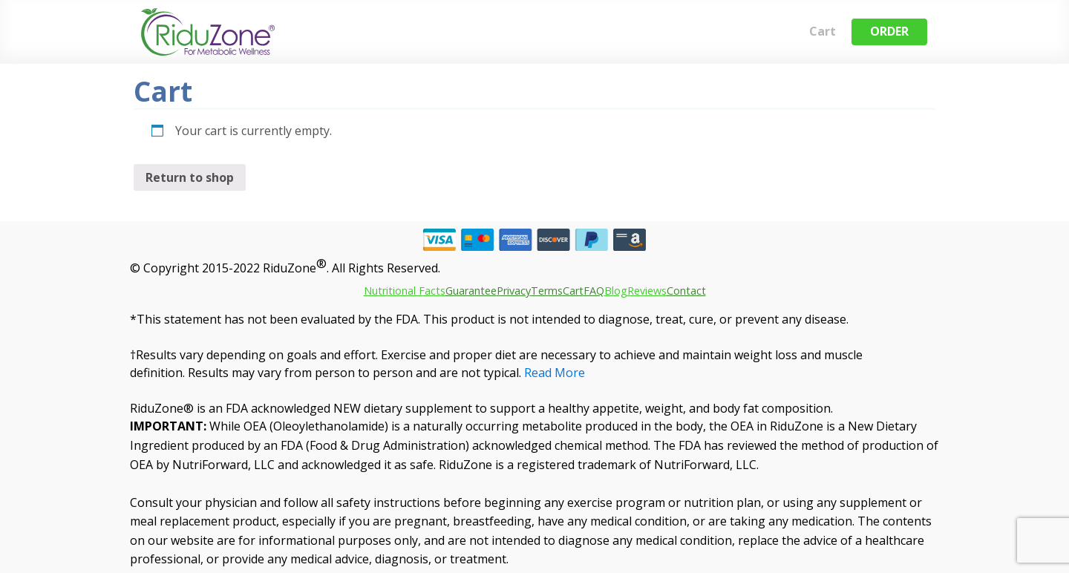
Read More (554, 372)
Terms (547, 291)
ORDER (889, 31)
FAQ (593, 291)
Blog (615, 291)
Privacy (514, 291)
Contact (686, 291)
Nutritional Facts (404, 291)
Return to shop (190, 177)
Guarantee (471, 291)
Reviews (647, 291)
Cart (822, 31)
